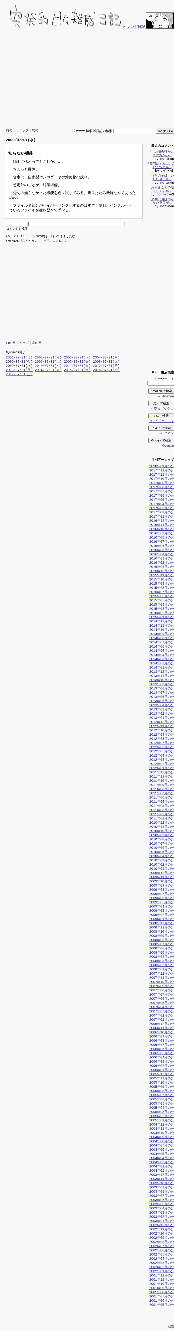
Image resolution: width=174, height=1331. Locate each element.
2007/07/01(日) (77, 362)
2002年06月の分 (161, 1251)
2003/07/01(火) (77, 358)
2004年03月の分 (161, 1162)
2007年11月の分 (161, 978)
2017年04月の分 (161, 504)
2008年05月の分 (161, 953)
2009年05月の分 (161, 903)
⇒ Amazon (165, 397)
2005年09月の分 (161, 1087)
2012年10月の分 (161, 731)
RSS (170, 1327)
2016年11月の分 (161, 525)
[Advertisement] (130, 79)
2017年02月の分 (161, 513)
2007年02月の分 (161, 1016)
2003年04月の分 (161, 1209)
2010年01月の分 (161, 869)
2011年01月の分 (161, 819)
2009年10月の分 (161, 882)
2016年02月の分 (161, 563)
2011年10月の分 (161, 781)
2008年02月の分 (161, 965)
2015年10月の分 (161, 580)
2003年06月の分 (161, 1200)
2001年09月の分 (161, 1288)
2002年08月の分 (161, 1242)
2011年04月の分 (161, 806)
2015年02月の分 (161, 613)
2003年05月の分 (161, 1204)
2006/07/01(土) (48, 362)
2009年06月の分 (161, 898)
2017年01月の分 (161, 517)
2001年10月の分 (161, 1284)
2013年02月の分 (161, 714)
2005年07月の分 (161, 1095)
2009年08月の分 (161, 890)
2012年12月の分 (161, 722)
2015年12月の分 (161, 571)
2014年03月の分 (161, 659)
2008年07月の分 (161, 944)
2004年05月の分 (161, 1154)
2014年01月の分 (161, 668)
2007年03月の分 (161, 1012)
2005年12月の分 (161, 1074)
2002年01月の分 (161, 1272)
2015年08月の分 (161, 588)
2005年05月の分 (161, 1104)
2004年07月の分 (161, 1146)
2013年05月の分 (161, 701)
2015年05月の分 (161, 601)
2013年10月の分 (161, 680)
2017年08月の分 (161, 487)
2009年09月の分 (161, 886)
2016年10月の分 (161, 529)
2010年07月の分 (161, 844)
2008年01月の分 (161, 970)
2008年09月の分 (161, 936)
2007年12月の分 (161, 974)
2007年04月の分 (161, 1007)
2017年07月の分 (161, 492)
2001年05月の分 (161, 1305)
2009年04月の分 (161, 907)
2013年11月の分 (161, 676)
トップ (24, 130)
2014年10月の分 (161, 630)
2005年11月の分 (161, 1079)
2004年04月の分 (161, 1158)
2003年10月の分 (161, 1183)
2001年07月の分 (161, 1297)
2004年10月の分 (161, 1133)
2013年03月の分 (161, 710)
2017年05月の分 (161, 500)
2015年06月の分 (161, 596)
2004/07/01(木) (106, 358)
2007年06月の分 (161, 999)
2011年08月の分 (161, 789)
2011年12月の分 (161, 773)
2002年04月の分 (161, 1259)
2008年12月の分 (161, 923)
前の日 (11, 130)
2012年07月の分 (161, 743)
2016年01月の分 (161, 567)
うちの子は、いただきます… (162, 178)
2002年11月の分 (161, 1230)
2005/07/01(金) (19, 362)
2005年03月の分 (161, 1112)
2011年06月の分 (161, 798)
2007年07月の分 (161, 995)
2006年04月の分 (161, 1058)
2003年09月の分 (161, 1188)
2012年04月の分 (161, 756)
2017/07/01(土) (19, 374)
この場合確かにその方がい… (162, 154)
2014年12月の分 (161, 622)
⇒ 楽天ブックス (161, 409)
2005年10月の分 (161, 1083)
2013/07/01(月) (19, 370)
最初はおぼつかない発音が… (162, 202)
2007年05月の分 (161, 1003)
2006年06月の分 (161, 1049)
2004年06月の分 (161, 1150)
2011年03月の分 (161, 810)
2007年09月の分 (161, 986)
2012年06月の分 (161, 747)
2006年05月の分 (161, 1053)
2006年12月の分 (161, 1024)
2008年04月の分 (161, 957)
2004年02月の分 (161, 1167)
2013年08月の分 (161, 689)
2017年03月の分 (161, 508)
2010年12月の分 (161, 823)
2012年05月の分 (161, 752)
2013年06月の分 (161, 697)
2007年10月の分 (161, 982)
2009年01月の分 (161, 919)
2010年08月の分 (161, 840)
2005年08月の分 (161, 1091)
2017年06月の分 (161, 496)
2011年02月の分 (161, 814)
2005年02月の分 (161, 1116)
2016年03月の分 (161, 559)
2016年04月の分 (161, 555)
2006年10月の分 (161, 1033)
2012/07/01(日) (106, 366)
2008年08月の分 (161, 940)
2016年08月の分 (161, 538)
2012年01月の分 (161, 768)
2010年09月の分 (161, 835)
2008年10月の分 (161, 932)
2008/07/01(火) (106, 362)
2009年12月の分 (161, 873)
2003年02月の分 (161, 1217)
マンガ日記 (136, 27)
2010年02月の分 (161, 865)
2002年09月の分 (161, 1238)
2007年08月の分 (161, 991)
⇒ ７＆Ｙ (166, 434)
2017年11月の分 (161, 475)
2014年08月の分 (161, 638)
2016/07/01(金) (106, 370)
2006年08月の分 (161, 1041)
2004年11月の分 (161, 1129)
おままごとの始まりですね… (162, 190)
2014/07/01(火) (48, 370)
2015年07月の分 (161, 592)
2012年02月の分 (161, 764)
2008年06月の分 (161, 949)
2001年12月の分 (161, 1276)
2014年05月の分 (161, 651)
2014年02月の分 (161, 664)
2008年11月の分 (161, 928)
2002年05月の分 (161, 1255)
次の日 (37, 130)
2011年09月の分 (161, 785)
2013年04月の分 (161, 705)
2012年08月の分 (161, 739)
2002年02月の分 (161, 1267)
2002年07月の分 (161, 1246)
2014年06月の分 (161, 647)
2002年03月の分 (161, 1263)
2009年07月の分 (161, 894)
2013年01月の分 (161, 718)
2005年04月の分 (161, 1108)
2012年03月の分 (161, 760)
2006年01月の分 (161, 1070)
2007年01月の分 (161, 1020)
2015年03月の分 (161, 609)
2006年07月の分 (161, 1045)
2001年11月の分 (161, 1280)
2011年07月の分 (161, 794)
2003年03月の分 (161, 1213)
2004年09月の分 (161, 1137)
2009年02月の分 (161, 915)
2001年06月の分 (161, 1301)
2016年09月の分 (161, 534)
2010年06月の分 (161, 848)
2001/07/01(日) (19, 358)
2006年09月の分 (161, 1037)
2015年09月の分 (161, 584)
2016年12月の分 (161, 521)
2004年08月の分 (161, 1142)
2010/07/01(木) (48, 366)
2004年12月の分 (161, 1125)
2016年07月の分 (161, 542)
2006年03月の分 (161, 1062)
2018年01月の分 (161, 466)
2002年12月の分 (161, 1225)
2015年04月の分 (161, 605)
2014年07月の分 (161, 643)
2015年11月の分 (161, 575)
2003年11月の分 (161, 1179)
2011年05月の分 (161, 802)
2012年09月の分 (161, 735)
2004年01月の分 (161, 1171)
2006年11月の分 (161, 1028)
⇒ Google (165, 446)
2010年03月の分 (161, 861)
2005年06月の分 (161, 1100)
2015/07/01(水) (77, 370)
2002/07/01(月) (48, 358)
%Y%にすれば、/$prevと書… (162, 166)
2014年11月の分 (161, 626)
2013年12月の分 (161, 672)
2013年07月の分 (161, 693)
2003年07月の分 (161, 1196)
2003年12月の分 (161, 1175)
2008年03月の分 (161, 961)
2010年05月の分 (161, 852)
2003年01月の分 (161, 1221)
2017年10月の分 (161, 479)
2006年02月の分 (161, 1066)
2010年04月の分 (161, 856)
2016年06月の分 (161, 546)
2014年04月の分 (161, 655)
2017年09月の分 (161, 483)
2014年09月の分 (161, 634)
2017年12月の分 (161, 471)
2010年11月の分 (161, 827)
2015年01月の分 (161, 617)
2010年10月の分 (161, 831)
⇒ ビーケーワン (161, 421)
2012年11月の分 (161, 726)
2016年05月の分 (161, 550)
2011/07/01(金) (77, 366)
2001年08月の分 (161, 1292)
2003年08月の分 (161, 1192)
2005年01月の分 (161, 1121)
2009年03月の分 (161, 911)
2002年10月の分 (161, 1234)
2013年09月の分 (161, 685)
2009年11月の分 (161, 877)
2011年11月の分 (161, 777)
